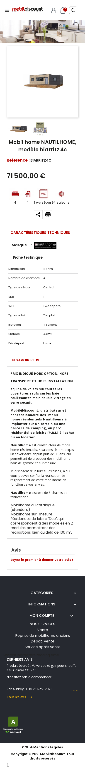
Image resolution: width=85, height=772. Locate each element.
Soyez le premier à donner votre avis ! (41, 559)
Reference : (18, 160)
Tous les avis (19, 697)
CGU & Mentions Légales (42, 747)
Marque (19, 245)
